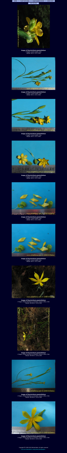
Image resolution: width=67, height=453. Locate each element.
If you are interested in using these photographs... (33, 449)
